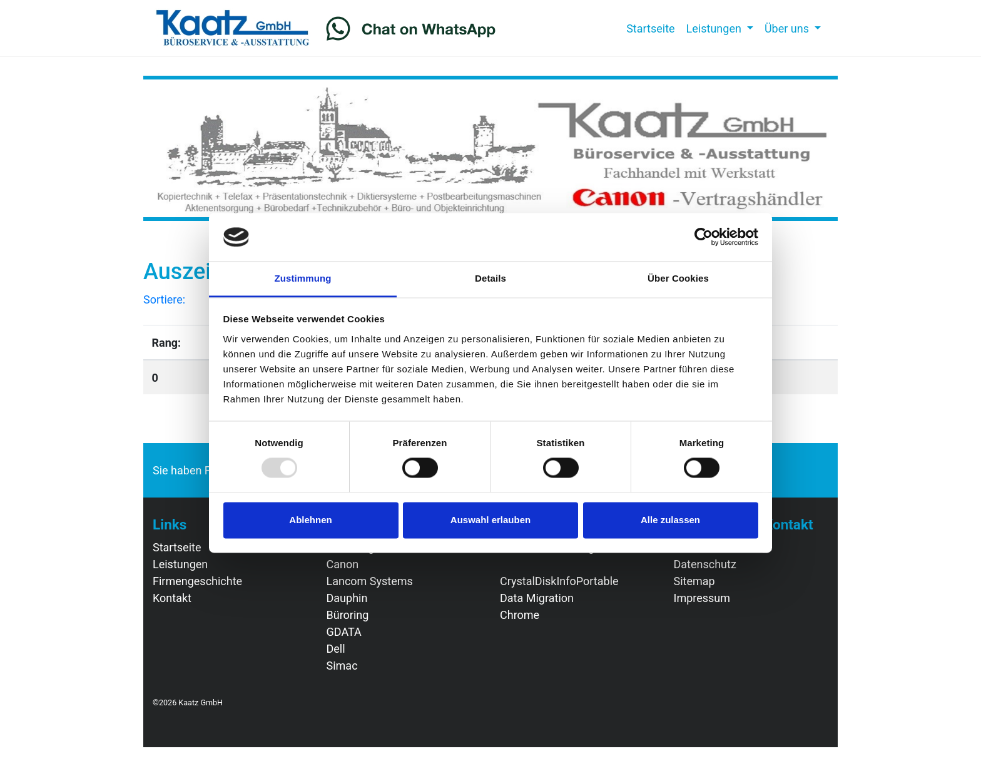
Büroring (348, 614)
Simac (342, 665)
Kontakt (172, 598)
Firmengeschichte (197, 581)
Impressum (702, 598)
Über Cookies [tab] (678, 278)
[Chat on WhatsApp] (411, 28)
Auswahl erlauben (490, 519)
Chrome (519, 614)
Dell (336, 648)
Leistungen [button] (715, 28)
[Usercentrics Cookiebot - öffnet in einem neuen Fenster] (703, 237)
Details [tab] (490, 278)
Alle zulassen (670, 519)
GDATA (344, 631)
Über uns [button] (788, 28)
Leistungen (180, 564)
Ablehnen (310, 519)
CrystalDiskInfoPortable (559, 581)
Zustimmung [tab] (303, 278)
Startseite (653, 27)
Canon (343, 564)
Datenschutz (705, 564)
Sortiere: (164, 299)
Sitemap (694, 581)
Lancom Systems (370, 581)
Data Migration (537, 598)
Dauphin (347, 598)
